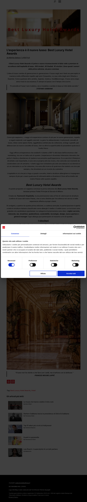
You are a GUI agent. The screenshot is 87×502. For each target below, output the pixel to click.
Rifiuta (43, 273)
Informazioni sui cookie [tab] (72, 233)
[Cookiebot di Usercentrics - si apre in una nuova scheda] (75, 227)
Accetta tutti (71, 273)
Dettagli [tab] (43, 233)
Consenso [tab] (15, 233)
